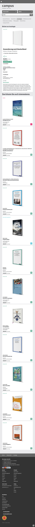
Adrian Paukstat (5, 355)
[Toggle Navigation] (34, 1)
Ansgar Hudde (5, 384)
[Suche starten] (31, 14)
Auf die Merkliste (5, 63)
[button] (9, 11)
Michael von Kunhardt (9, 119)
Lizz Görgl (4, 119)
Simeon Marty (5, 208)
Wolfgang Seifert (11, 53)
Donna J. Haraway (5, 325)
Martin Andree (5, 238)
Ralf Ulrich (15, 53)
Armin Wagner (5, 297)
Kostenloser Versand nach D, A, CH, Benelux (10, 460)
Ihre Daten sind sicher (6, 466)
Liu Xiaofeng (5, 148)
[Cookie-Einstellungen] (33, 525)
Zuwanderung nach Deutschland (14, 49)
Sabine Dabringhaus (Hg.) (11, 148)
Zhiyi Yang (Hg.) (11, 149)
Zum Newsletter (6, 511)
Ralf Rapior (4, 267)
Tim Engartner (5, 413)
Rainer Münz (6, 53)
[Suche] (16, 15)
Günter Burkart (5, 443)
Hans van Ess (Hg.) (24, 148)
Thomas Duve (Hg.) (18, 148)
